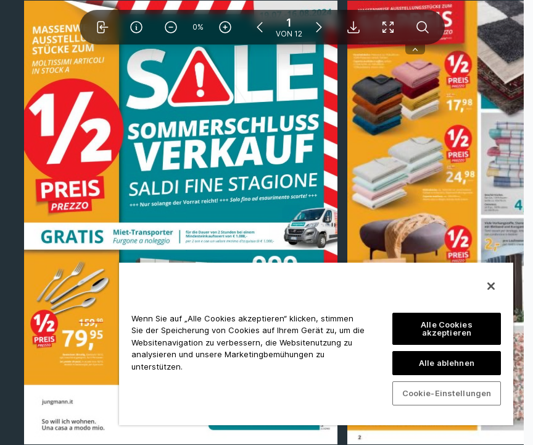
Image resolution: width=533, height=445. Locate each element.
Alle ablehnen (446, 363)
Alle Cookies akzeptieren (447, 328)
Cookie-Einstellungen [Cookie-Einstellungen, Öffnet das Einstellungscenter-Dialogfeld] (447, 393)
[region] (316, 343)
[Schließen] (491, 286)
